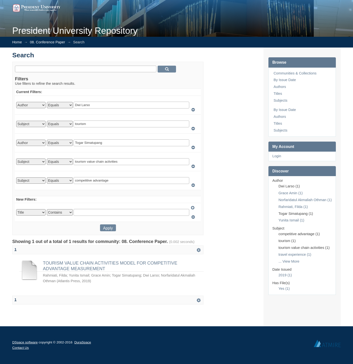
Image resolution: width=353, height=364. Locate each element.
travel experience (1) (294, 254)
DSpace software (25, 342)
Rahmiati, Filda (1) (293, 207)
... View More (288, 261)
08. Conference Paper (47, 42)
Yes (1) (284, 289)
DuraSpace (82, 342)
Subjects (280, 100)
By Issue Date (285, 80)
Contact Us (20, 348)
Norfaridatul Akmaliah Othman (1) (305, 200)
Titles (278, 94)
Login (276, 156)
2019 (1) (285, 275)
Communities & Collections (295, 73)
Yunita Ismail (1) (291, 220)
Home (17, 42)
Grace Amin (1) (290, 193)
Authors (280, 87)
